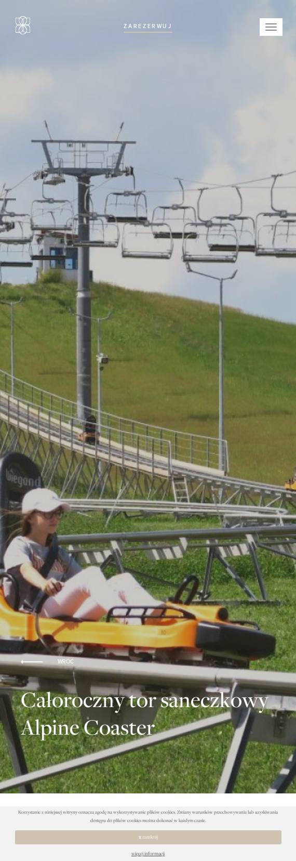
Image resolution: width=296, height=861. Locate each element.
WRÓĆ (47, 661)
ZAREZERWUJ (148, 26)
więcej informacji (148, 853)
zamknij (148, 836)
